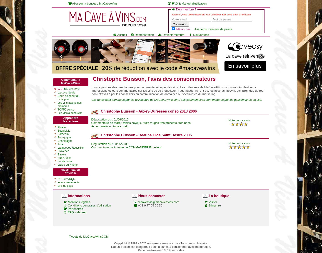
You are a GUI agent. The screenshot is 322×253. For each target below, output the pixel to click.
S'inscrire (215, 205)
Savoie (62, 154)
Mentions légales (79, 202)
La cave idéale (66, 92)
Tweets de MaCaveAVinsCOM (89, 236)
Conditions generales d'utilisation (89, 205)
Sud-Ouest (64, 158)
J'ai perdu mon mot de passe (213, 29)
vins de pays (65, 185)
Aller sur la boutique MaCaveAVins (93, 3)
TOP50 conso (66, 109)
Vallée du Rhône (68, 164)
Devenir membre (171, 35)
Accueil (120, 35)
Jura (60, 144)
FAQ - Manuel (77, 212)
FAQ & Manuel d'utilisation (187, 3)
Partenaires (75, 209)
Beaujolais (64, 130)
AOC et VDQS (66, 179)
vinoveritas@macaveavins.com (158, 202)
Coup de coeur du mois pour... (68, 97)
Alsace (62, 127)
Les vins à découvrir (70, 113)
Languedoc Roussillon (71, 147)
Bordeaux (63, 134)
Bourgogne (64, 137)
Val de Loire (65, 161)
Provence (63, 151)
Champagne (65, 140)
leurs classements (69, 182)
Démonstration (142, 35)
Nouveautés (199, 35)
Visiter (213, 202)
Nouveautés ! (72, 89)
